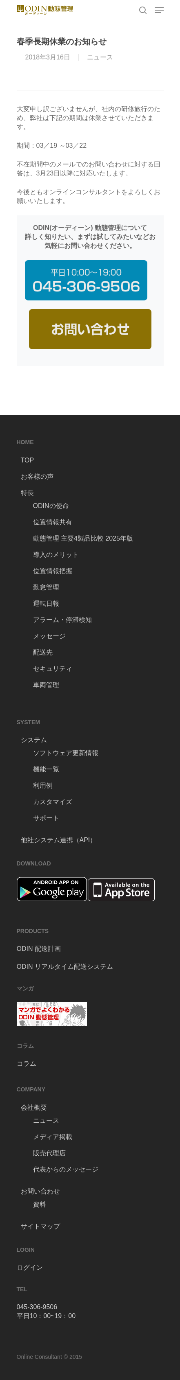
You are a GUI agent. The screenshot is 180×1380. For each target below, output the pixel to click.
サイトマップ (40, 1226)
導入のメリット (56, 554)
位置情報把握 (52, 570)
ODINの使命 (51, 505)
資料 (39, 1204)
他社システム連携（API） (59, 840)
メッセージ (49, 636)
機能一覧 (46, 769)
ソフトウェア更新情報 (65, 752)
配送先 (43, 652)
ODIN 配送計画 (39, 948)
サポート (46, 818)
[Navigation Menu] (159, 10)
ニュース (100, 57)
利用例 (43, 785)
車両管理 (46, 684)
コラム (26, 1063)
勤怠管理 (46, 587)
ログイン (30, 1267)
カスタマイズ (52, 801)
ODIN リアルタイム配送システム (65, 966)
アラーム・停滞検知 (62, 619)
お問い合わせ (40, 1191)
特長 (27, 492)
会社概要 (34, 1107)
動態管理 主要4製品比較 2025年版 (83, 538)
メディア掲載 (52, 1136)
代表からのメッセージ (65, 1169)
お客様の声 (37, 476)
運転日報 (46, 603)
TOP (27, 460)
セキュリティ (52, 668)
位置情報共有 (52, 522)
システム (34, 739)
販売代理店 (49, 1153)
